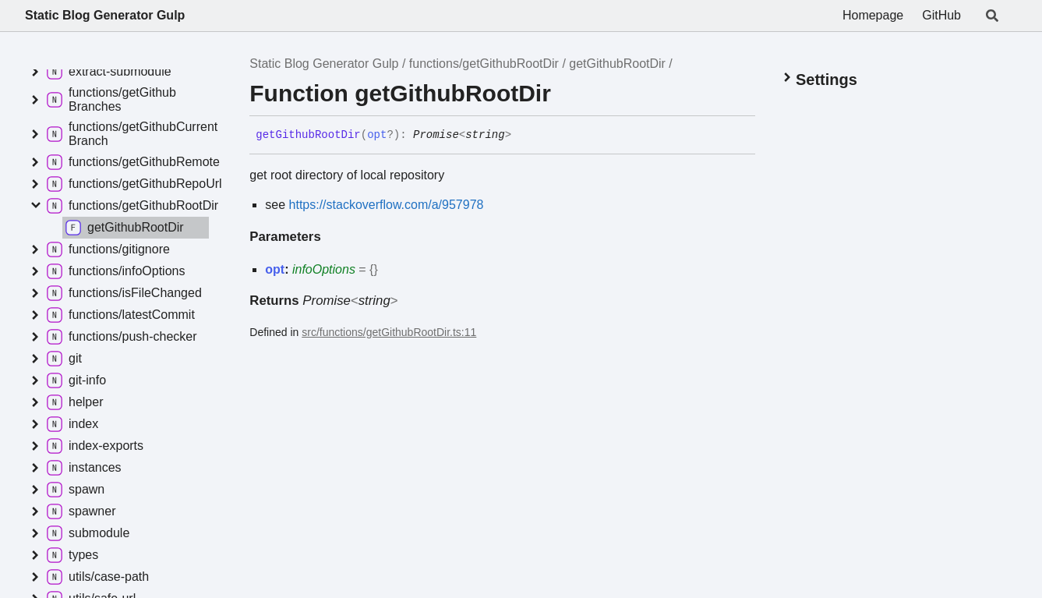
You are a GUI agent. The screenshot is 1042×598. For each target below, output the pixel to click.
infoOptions (323, 269)
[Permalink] (522, 135)
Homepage (872, 15)
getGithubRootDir (617, 63)
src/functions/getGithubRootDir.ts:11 (389, 332)
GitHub (941, 15)
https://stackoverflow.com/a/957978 (386, 204)
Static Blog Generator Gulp (105, 15)
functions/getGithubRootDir (484, 63)
